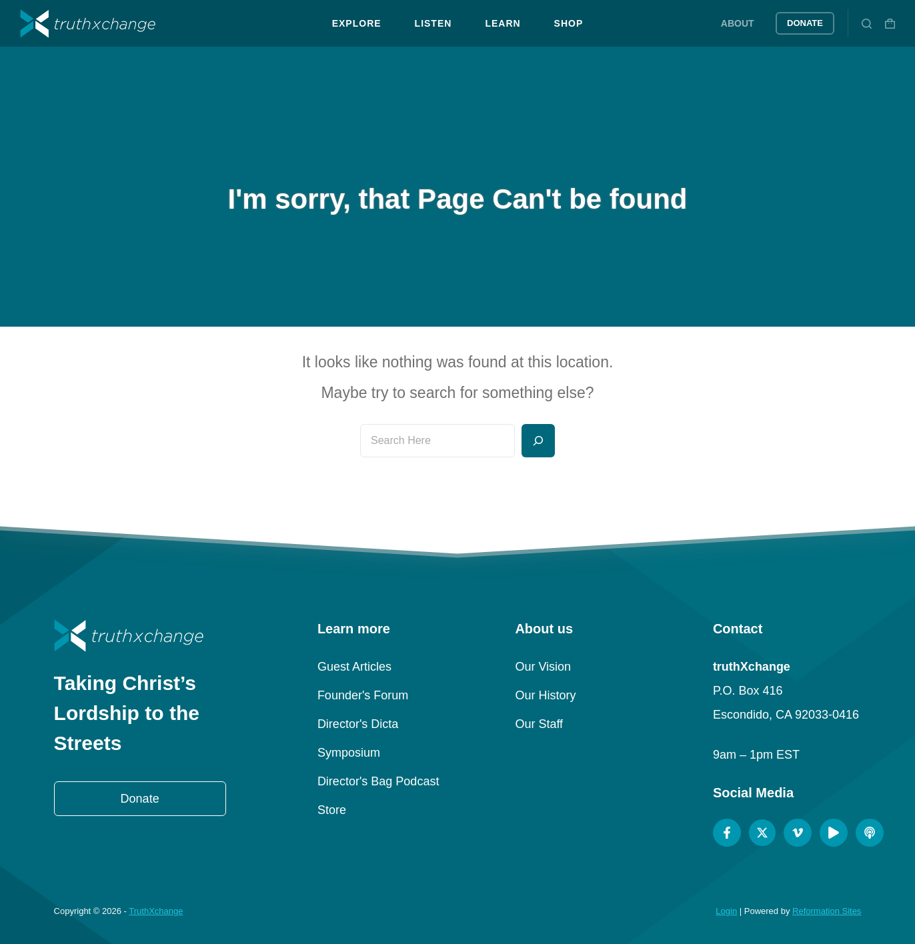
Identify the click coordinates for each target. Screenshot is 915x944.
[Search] (867, 24)
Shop (569, 23)
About (737, 23)
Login (726, 911)
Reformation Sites (826, 911)
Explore (356, 23)
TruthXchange (156, 911)
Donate (805, 23)
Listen (433, 23)
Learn (502, 23)
